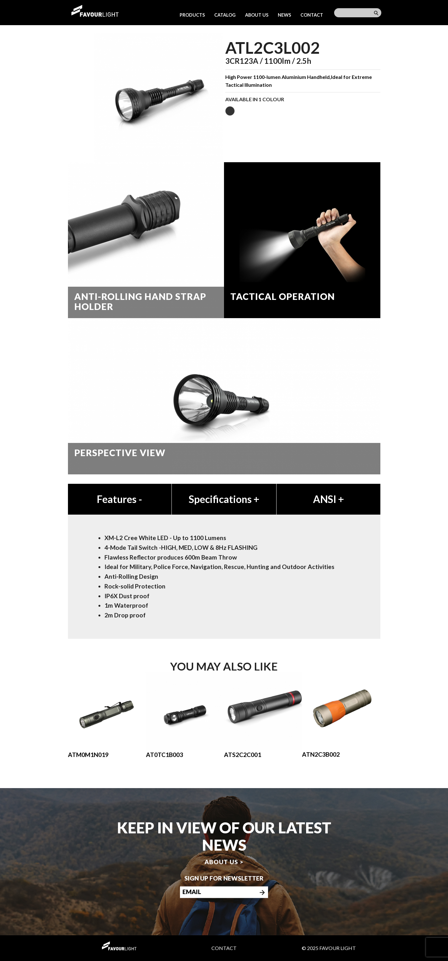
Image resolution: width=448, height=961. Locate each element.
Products (192, 15)
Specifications (224, 499)
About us (256, 15)
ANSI (328, 499)
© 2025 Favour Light (329, 948)
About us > (224, 861)
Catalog (225, 15)
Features (119, 499)
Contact (311, 15)
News (284, 15)
